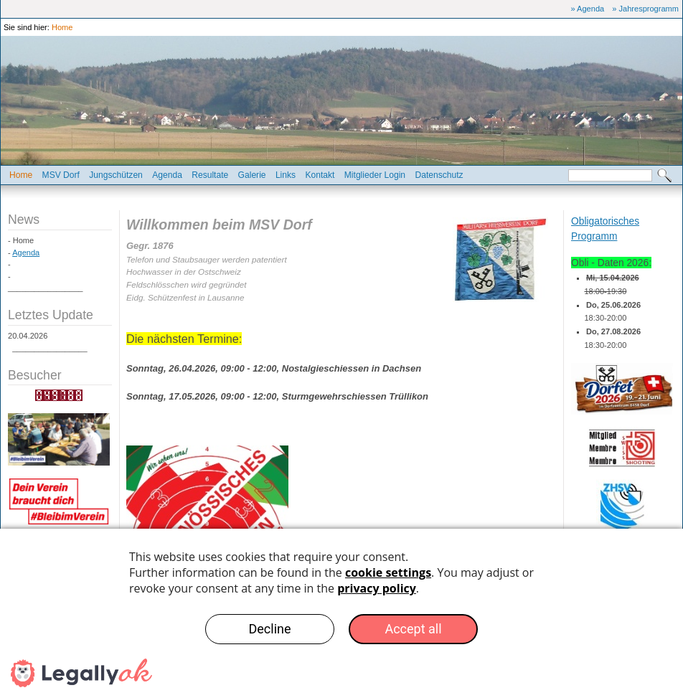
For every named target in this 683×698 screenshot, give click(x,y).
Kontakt (319, 175)
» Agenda (588, 8)
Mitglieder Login (374, 175)
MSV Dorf (61, 175)
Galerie (252, 175)
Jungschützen (116, 175)
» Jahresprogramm (645, 8)
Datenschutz (439, 175)
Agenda (167, 175)
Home (62, 27)
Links (285, 175)
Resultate (210, 175)
